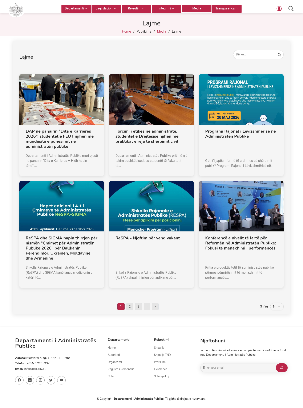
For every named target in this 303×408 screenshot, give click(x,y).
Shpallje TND (162, 354)
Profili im (160, 361)
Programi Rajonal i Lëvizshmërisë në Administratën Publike (240, 133)
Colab (111, 376)
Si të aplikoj (161, 376)
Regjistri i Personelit (121, 369)
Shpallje (159, 347)
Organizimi (115, 361)
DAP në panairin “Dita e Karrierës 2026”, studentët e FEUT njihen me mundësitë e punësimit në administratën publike (60, 138)
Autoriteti (114, 354)
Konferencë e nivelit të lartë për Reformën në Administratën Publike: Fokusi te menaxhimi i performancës (240, 243)
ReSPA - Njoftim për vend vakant (148, 238)
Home (126, 31)
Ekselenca (160, 369)
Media (196, 8)
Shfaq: (264, 306)
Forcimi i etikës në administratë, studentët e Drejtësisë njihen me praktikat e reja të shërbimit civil (147, 136)
